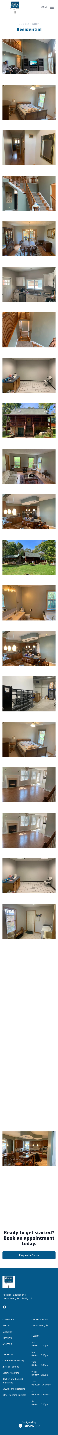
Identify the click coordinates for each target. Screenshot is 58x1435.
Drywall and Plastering (13, 1388)
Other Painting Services (14, 1394)
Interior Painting (10, 1366)
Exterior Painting (10, 1372)
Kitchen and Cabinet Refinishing (12, 1380)
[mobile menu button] (52, 7)
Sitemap (7, 1344)
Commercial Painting (13, 1360)
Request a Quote (29, 1255)
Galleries (7, 1331)
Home (6, 1325)
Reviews (7, 1337)
